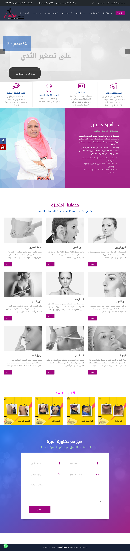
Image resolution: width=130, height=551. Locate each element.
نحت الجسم (80, 13)
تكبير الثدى (37, 301)
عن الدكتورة (108, 13)
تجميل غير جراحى (51, 13)
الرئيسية (120, 13)
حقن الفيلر (121, 301)
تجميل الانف (36, 355)
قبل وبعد (37, 13)
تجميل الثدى (94, 13)
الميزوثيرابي (120, 247)
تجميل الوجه (67, 13)
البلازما (123, 355)
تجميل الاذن (78, 247)
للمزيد (8, 264)
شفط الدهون (35, 247)
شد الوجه (79, 299)
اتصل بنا (26, 13)
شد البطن (79, 355)
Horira (52, 547)
